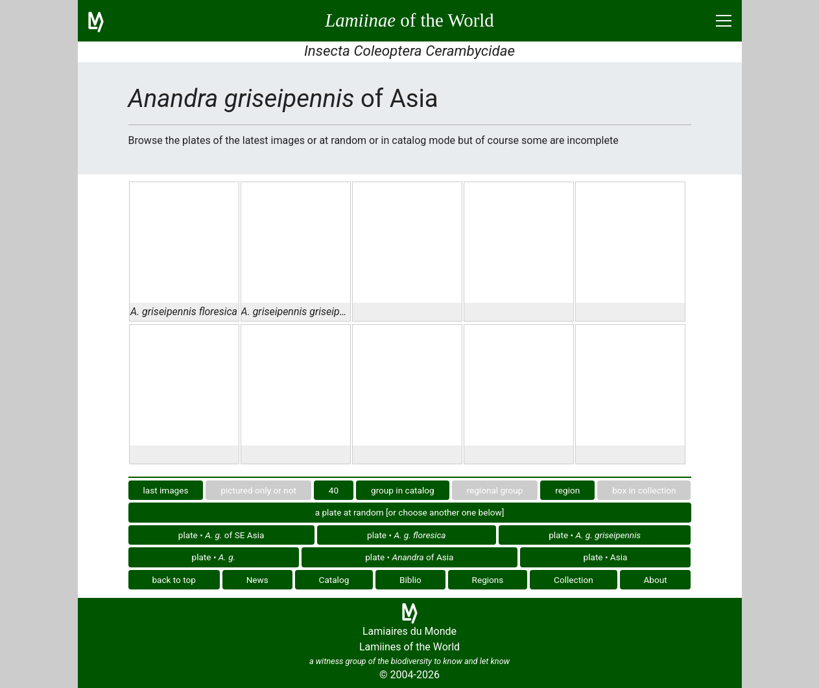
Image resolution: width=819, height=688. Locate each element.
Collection (573, 580)
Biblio (410, 580)
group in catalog (402, 490)
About (655, 580)
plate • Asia (606, 557)
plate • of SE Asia (221, 535)
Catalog (334, 580)
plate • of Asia (409, 557)
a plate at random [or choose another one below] (409, 512)
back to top (174, 580)
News (257, 580)
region (567, 490)
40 (333, 490)
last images (165, 490)
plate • (406, 535)
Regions (488, 580)
